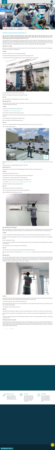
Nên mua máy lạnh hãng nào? (14, 110)
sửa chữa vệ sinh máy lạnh (17, 161)
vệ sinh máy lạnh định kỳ (26, 251)
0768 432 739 (7, 448)
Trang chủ (5, 28)
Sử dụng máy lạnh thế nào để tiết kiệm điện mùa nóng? (19, 181)
